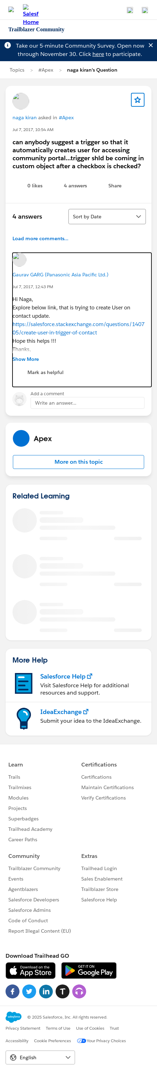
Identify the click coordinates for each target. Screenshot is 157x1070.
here (98, 54)
